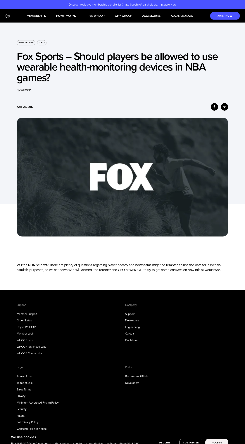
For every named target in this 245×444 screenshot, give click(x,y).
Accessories (151, 16)
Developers (132, 320)
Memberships (36, 16)
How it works (66, 16)
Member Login (25, 333)
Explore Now (168, 4)
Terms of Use (24, 376)
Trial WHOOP (95, 16)
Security (22, 409)
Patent (21, 416)
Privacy (21, 396)
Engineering (132, 327)
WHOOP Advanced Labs (31, 346)
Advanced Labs (182, 16)
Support (130, 314)
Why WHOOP (123, 16)
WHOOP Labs (25, 340)
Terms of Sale (25, 383)
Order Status (24, 320)
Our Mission (132, 340)
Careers (129, 333)
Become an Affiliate (136, 376)
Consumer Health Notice (32, 429)
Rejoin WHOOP (26, 327)
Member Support (27, 314)
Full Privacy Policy (27, 422)
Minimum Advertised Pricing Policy (37, 402)
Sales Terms (24, 389)
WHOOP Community (29, 353)
